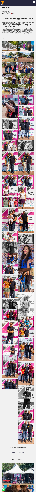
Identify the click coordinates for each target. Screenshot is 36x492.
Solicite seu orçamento (18, 452)
